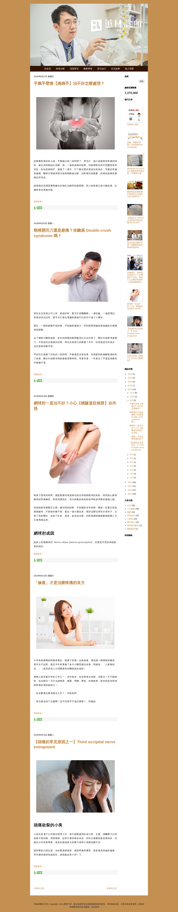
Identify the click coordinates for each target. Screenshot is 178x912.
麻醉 (129, 512)
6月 (132, 462)
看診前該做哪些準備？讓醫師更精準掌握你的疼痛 (135, 245)
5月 (132, 466)
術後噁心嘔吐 (133, 124)
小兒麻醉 (131, 509)
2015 (130, 494)
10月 (132, 397)
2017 (130, 486)
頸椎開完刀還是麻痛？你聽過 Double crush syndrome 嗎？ (136, 417)
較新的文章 (39, 888)
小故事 (130, 519)
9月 (132, 400)
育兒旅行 (101, 68)
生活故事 (115, 68)
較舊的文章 (112, 888)
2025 (130, 374)
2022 (130, 378)
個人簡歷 (129, 68)
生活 (129, 505)
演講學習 (74, 68)
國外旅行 (131, 522)
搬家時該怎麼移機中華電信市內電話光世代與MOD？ (135, 194)
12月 (132, 393)
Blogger (104, 907)
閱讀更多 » (38, 201)
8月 (132, 455)
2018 (130, 482)
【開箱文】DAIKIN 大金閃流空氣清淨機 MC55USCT (135, 220)
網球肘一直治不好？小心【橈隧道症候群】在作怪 (135, 306)
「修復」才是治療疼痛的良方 (59, 583)
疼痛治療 (60, 68)
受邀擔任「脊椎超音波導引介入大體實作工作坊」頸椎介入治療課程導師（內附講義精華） (135, 277)
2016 (130, 490)
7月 (132, 458)
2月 (132, 478)
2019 (130, 389)
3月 (132, 474)
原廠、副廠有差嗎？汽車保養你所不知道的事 (135, 144)
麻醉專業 (87, 68)
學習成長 (131, 516)
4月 (132, 470)
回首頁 (47, 68)
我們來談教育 (133, 525)
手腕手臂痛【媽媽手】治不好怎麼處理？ (69, 83)
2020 (130, 386)
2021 (130, 382)
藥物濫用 (131, 529)
